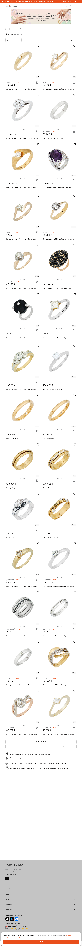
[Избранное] (38, 45)
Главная (6, 29)
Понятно (41, 941)
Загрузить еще (41, 742)
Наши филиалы (10, 874)
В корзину (37, 82)
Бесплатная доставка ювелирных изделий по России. (19, 1)
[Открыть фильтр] (75, 40)
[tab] (20, 129)
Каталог (14, 29)
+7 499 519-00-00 (10, 871)
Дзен (7, 878)
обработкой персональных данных (28, 937)
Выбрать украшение (46, 1)
